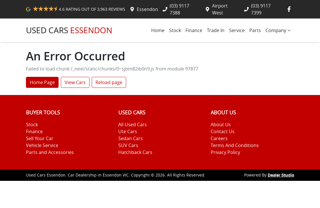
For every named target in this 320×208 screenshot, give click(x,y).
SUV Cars (128, 145)
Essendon (147, 9)
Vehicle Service (42, 145)
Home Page (42, 82)
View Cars (75, 82)
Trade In (215, 30)
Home (157, 30)
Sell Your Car (39, 138)
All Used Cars (132, 124)
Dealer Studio (281, 175)
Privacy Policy (225, 152)
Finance (194, 30)
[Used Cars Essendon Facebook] (290, 9)
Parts (255, 30)
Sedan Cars (130, 138)
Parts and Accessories (50, 152)
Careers (219, 138)
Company (278, 30)
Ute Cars (127, 131)
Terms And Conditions (235, 145)
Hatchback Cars (135, 152)
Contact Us (223, 131)
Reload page (109, 82)
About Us (221, 124)
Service (237, 30)
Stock (175, 30)
